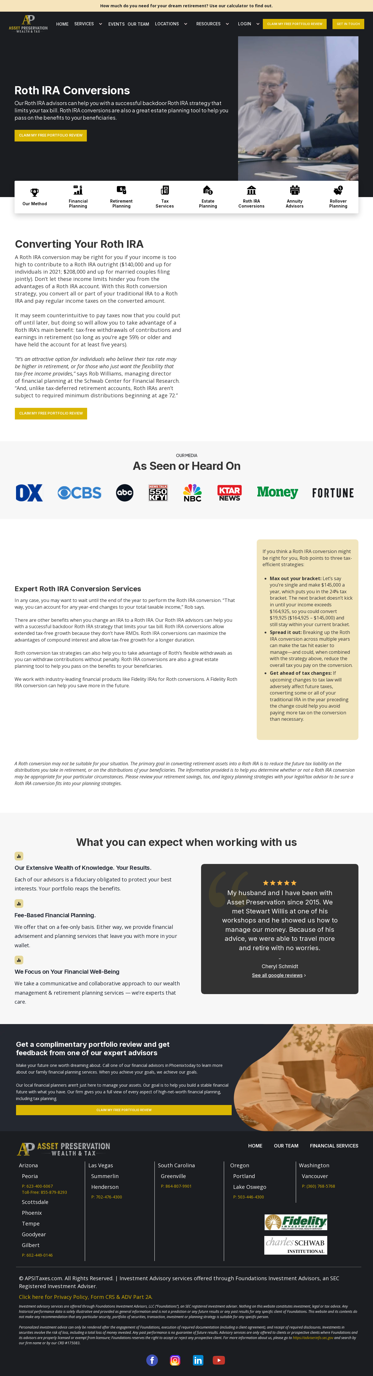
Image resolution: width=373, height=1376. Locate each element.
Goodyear (34, 1234)
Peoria (30, 1176)
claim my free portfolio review (294, 24)
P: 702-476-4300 (106, 1197)
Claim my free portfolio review (124, 1110)
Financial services (334, 1146)
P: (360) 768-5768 (318, 1186)
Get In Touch (348, 24)
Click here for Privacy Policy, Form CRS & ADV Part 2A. (86, 1296)
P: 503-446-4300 (248, 1197)
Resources (208, 23)
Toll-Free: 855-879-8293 (44, 1192)
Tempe (31, 1223)
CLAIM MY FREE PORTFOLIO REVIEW (50, 135)
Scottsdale (35, 1201)
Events (116, 24)
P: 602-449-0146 (37, 1255)
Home (62, 24)
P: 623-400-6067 (37, 1186)
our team (138, 24)
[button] (86, 24)
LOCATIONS (167, 23)
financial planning (44, 380)
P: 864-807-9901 (176, 1186)
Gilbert (31, 1245)
